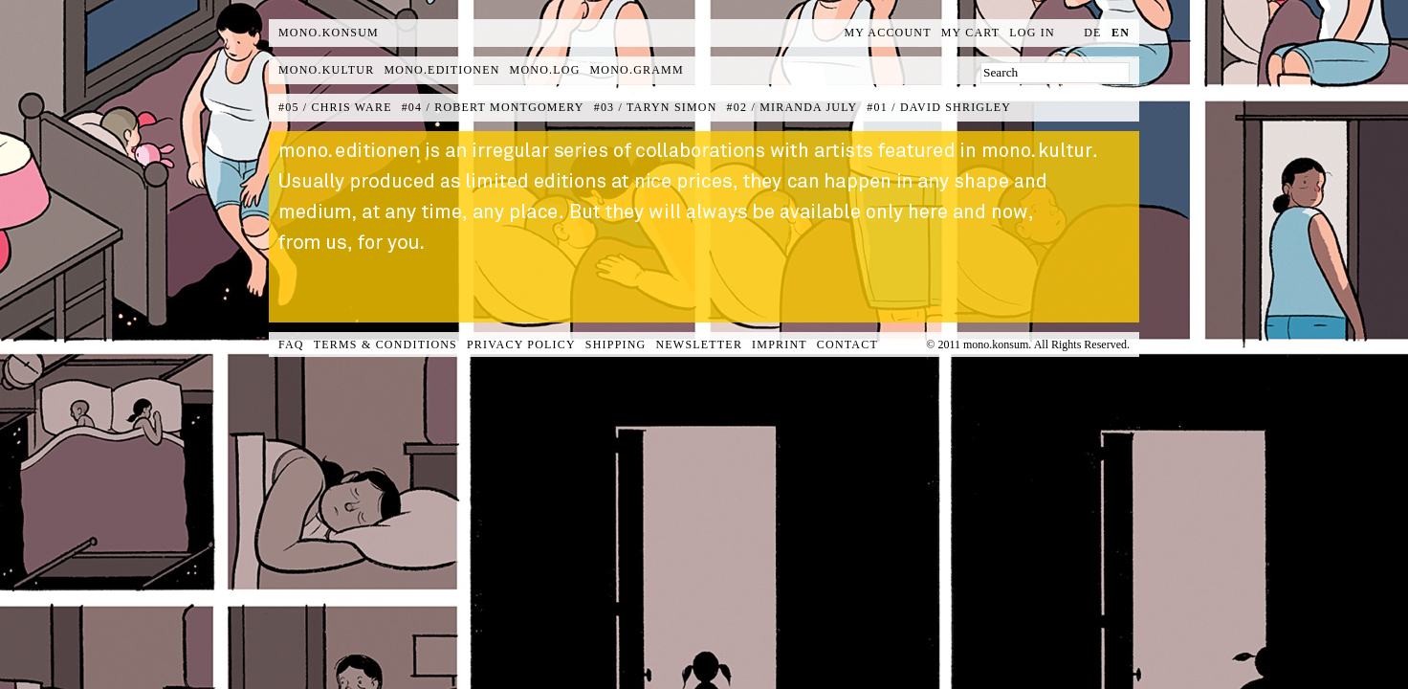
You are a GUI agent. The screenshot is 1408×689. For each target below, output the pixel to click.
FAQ (291, 344)
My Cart (971, 32)
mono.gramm (637, 70)
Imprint (779, 344)
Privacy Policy (521, 344)
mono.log (545, 70)
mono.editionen (441, 70)
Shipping (616, 344)
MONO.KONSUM (328, 32)
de (1092, 32)
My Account (888, 32)
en (1120, 32)
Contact (847, 344)
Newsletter (698, 344)
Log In (1032, 32)
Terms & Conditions (385, 344)
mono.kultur (326, 70)
